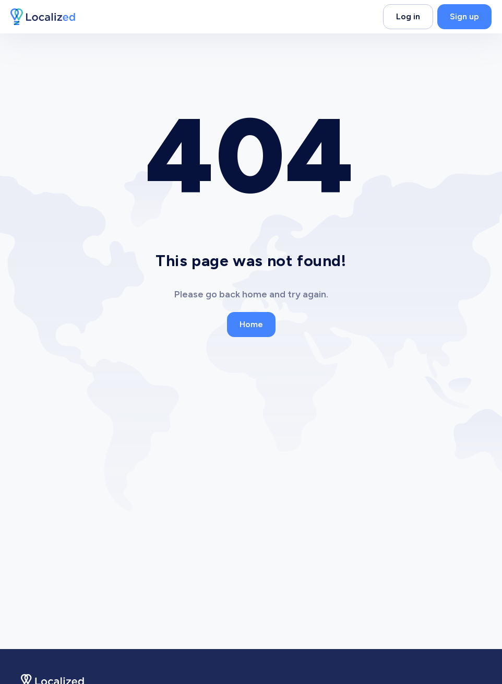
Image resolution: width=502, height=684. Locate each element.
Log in (408, 16)
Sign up (464, 16)
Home (251, 324)
